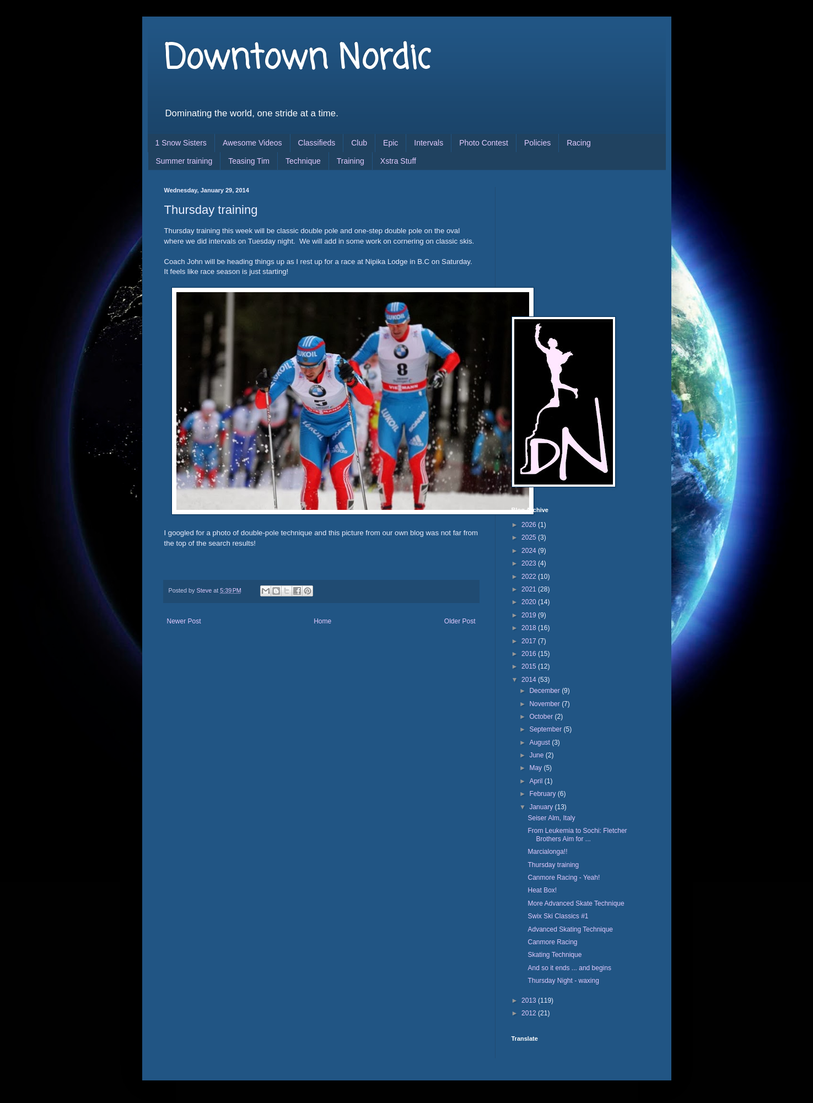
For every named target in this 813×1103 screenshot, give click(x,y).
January (541, 807)
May (536, 768)
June (537, 755)
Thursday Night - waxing (563, 980)
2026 (529, 525)
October (541, 716)
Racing (579, 142)
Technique (303, 161)
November (545, 704)
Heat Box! (542, 890)
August (540, 742)
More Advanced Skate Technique (575, 903)
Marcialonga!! (547, 852)
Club (359, 142)
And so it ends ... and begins (569, 968)
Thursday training (553, 865)
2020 (529, 602)
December (545, 691)
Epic (390, 142)
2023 (529, 563)
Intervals (428, 142)
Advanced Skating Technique (570, 929)
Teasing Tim (249, 161)
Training (350, 161)
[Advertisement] (567, 242)
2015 (529, 666)
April (536, 781)
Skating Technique (554, 955)
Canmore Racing (552, 942)
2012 (529, 1013)
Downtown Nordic (297, 59)
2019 (529, 615)
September (546, 729)
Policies (537, 142)
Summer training (184, 161)
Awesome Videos (252, 142)
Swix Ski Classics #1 (557, 916)
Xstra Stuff (398, 161)
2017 (529, 641)
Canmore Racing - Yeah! (563, 877)
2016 (529, 654)
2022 (529, 576)
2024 (529, 551)
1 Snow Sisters (181, 142)
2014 (529, 680)
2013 (529, 1000)
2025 (529, 537)
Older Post (460, 621)
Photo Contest (483, 142)
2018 (529, 628)
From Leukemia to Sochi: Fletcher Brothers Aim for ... (577, 834)
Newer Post (184, 621)
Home (322, 621)
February (543, 794)
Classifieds (317, 142)
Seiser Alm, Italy (551, 818)
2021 (529, 589)
